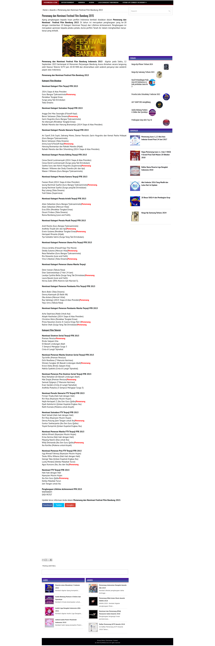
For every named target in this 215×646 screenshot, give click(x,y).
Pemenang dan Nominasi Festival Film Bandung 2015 (68, 15)
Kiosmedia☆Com (50, 2)
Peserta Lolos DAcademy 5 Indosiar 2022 (145, 94)
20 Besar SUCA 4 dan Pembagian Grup (155, 197)
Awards (81, 2)
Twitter (59, 505)
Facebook (47, 505)
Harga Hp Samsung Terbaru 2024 (142, 72)
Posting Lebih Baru (49, 566)
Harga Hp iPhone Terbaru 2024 (142, 64)
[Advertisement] (84, 533)
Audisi (91, 2)
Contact (115, 640)
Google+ (70, 505)
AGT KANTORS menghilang (141, 102)
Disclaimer (109, 640)
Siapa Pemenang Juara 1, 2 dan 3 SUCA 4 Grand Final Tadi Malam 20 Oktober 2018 (156, 155)
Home (45, 10)
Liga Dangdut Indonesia (108, 2)
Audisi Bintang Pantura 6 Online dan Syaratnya (139, 111)
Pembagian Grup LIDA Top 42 (141, 120)
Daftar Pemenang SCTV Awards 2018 (112, 624)
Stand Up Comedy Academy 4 (134, 2)
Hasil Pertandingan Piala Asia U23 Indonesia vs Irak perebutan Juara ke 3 (139, 83)
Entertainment (67, 2)
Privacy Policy (101, 640)
